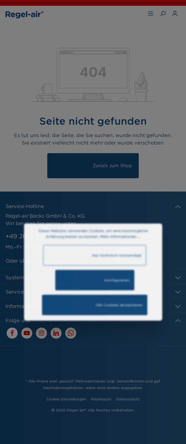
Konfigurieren (95, 295)
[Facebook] (12, 333)
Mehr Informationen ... (120, 249)
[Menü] (150, 13)
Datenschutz (128, 399)
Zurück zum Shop (93, 168)
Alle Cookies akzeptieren (95, 319)
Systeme (16, 277)
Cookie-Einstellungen (66, 399)
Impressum (101, 399)
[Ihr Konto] (174, 13)
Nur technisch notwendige (95, 270)
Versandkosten (130, 381)
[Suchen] (162, 13)
